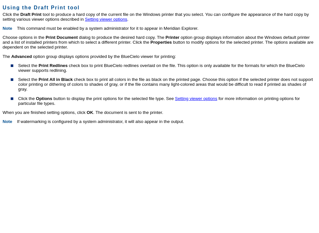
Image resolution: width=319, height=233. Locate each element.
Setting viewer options (106, 19)
